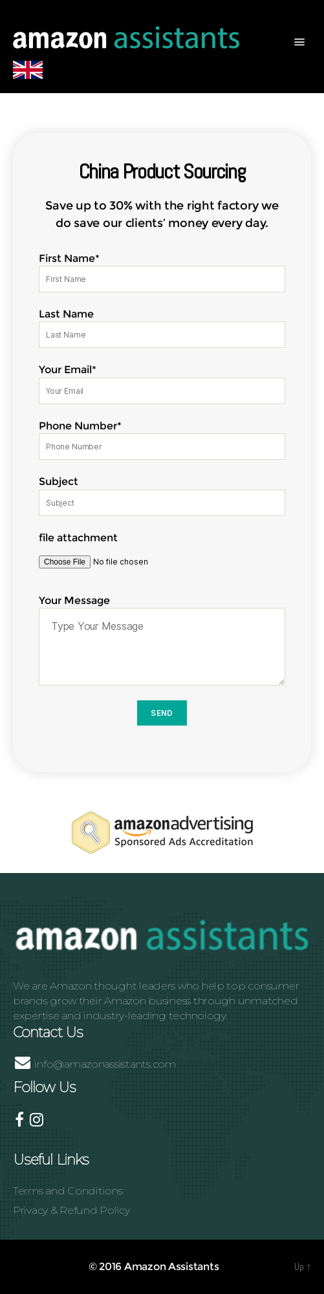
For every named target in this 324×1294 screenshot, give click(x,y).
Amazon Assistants (171, 1266)
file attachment (162, 555)
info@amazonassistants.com (95, 1064)
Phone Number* (162, 440)
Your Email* (162, 383)
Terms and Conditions (68, 1191)
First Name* (162, 272)
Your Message (162, 639)
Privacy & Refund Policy (71, 1210)
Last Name (162, 328)
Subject (162, 495)
